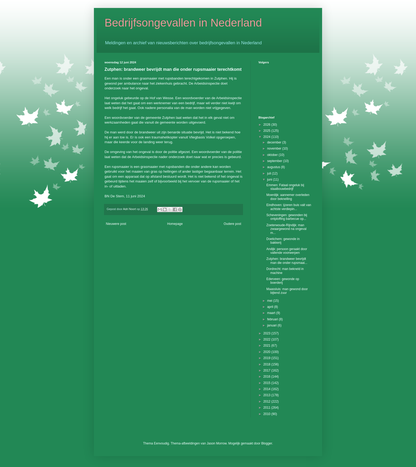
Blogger (266, 443)
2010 (267, 414)
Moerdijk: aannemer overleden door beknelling (287, 196)
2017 (267, 370)
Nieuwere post (116, 224)
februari (273, 319)
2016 (267, 376)
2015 (267, 383)
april (270, 307)
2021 (267, 345)
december (274, 142)
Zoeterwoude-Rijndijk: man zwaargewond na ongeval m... (286, 229)
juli (269, 173)
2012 (267, 401)
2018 (267, 364)
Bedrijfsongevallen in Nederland (183, 22)
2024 (267, 137)
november (274, 148)
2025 (267, 131)
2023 (267, 333)
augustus (274, 167)
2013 (267, 395)
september (275, 161)
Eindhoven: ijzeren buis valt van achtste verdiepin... (288, 207)
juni (270, 179)
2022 (267, 339)
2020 (267, 352)
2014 (267, 389)
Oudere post (232, 224)
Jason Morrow (217, 443)
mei (270, 301)
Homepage (175, 224)
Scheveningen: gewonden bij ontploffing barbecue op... (286, 217)
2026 (267, 124)
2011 (267, 407)
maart (271, 313)
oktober (273, 155)
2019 (267, 358)
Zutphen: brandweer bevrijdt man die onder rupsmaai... (286, 260)
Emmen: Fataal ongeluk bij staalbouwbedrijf (285, 187)
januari (272, 325)
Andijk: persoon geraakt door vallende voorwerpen (286, 251)
